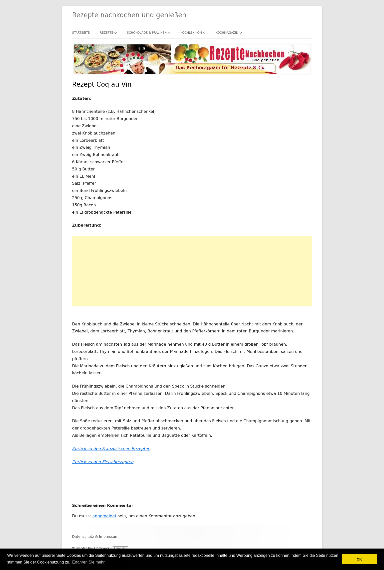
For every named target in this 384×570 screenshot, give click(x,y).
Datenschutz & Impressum (95, 537)
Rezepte (106, 32)
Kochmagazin (227, 32)
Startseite (81, 32)
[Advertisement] (192, 271)
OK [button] (359, 559)
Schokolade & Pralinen (147, 32)
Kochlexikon (191, 32)
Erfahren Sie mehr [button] (88, 562)
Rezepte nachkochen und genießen (129, 15)
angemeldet (104, 516)
